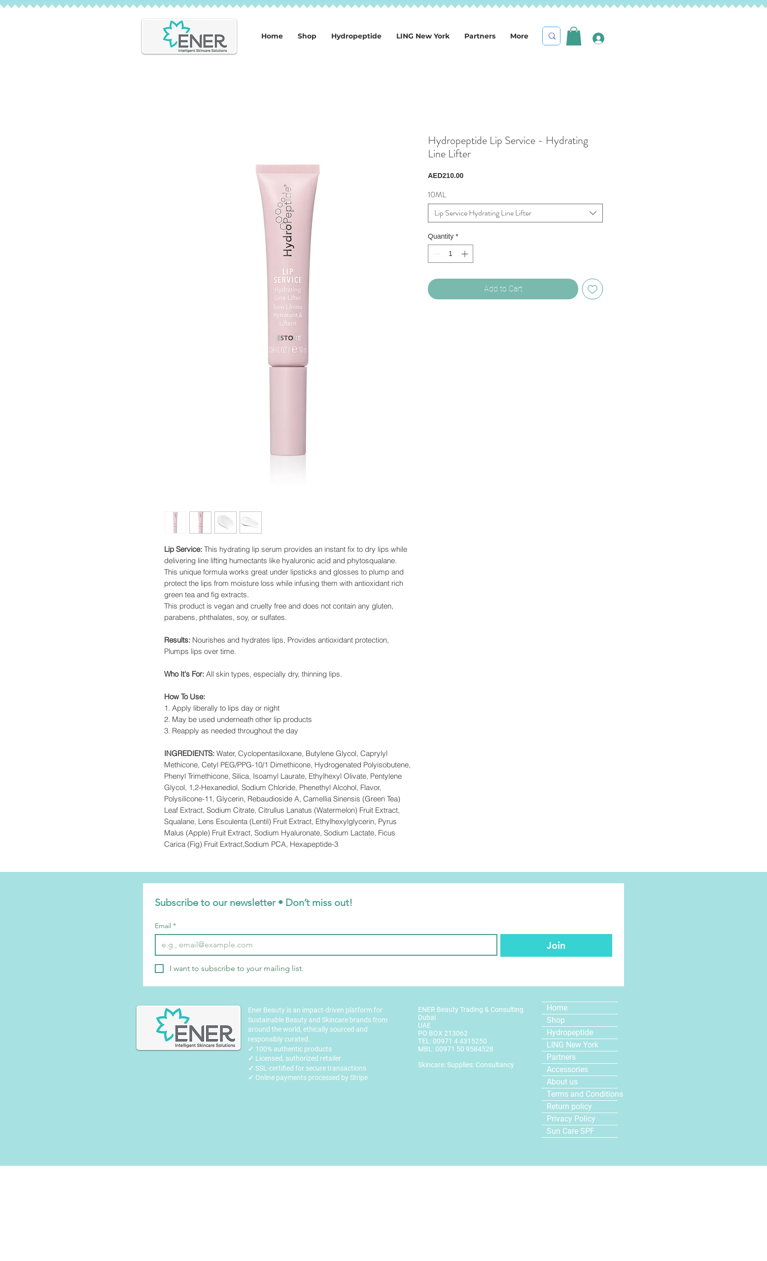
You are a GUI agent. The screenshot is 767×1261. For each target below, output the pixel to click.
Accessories (567, 1069)
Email (165, 926)
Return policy (569, 1106)
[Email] (323, 945)
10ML (437, 194)
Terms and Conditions (582, 1094)
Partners (561, 1057)
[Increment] (465, 253)
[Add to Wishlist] (592, 289)
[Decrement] (435, 253)
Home (557, 1007)
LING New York (572, 1044)
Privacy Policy (571, 1118)
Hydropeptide (570, 1032)
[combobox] (515, 213)
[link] (574, 36)
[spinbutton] (450, 253)
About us (562, 1081)
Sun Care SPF (570, 1131)
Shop (556, 1020)
